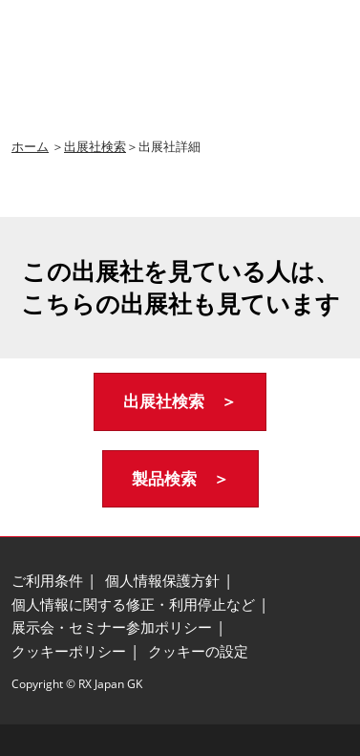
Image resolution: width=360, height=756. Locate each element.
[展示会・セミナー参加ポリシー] (111, 627)
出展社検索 (95, 146)
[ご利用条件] (47, 581)
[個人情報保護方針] (162, 581)
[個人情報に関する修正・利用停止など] (133, 605)
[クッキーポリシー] (68, 651)
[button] (180, 402)
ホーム (30, 146)
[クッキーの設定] (198, 651)
